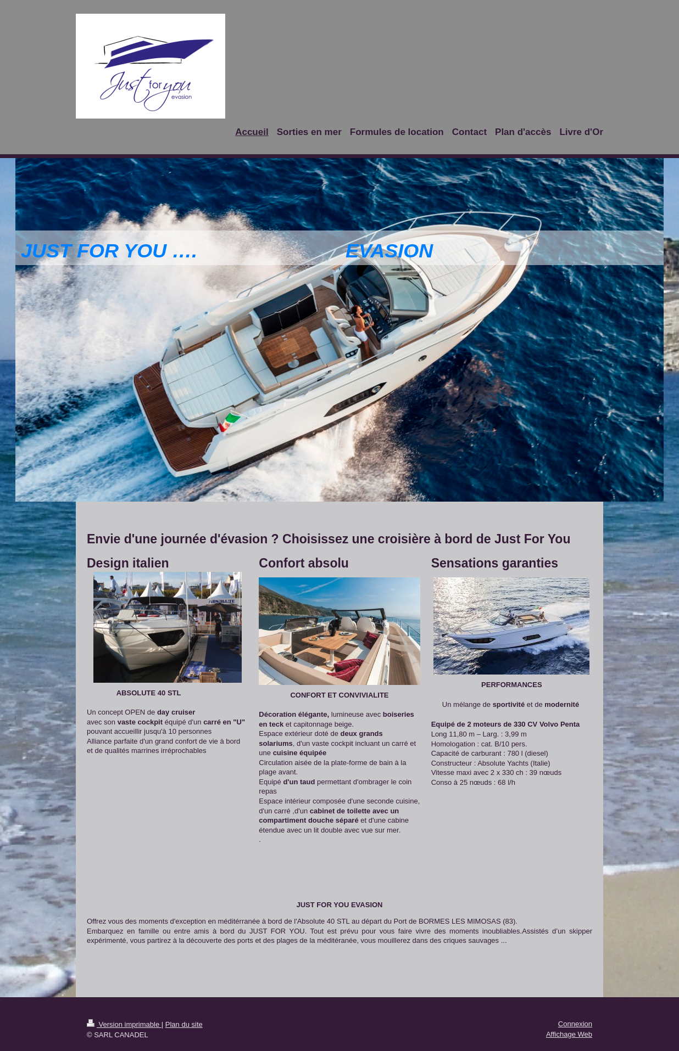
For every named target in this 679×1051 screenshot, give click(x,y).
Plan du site (184, 1024)
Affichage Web (569, 1034)
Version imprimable (124, 1024)
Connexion (575, 1024)
